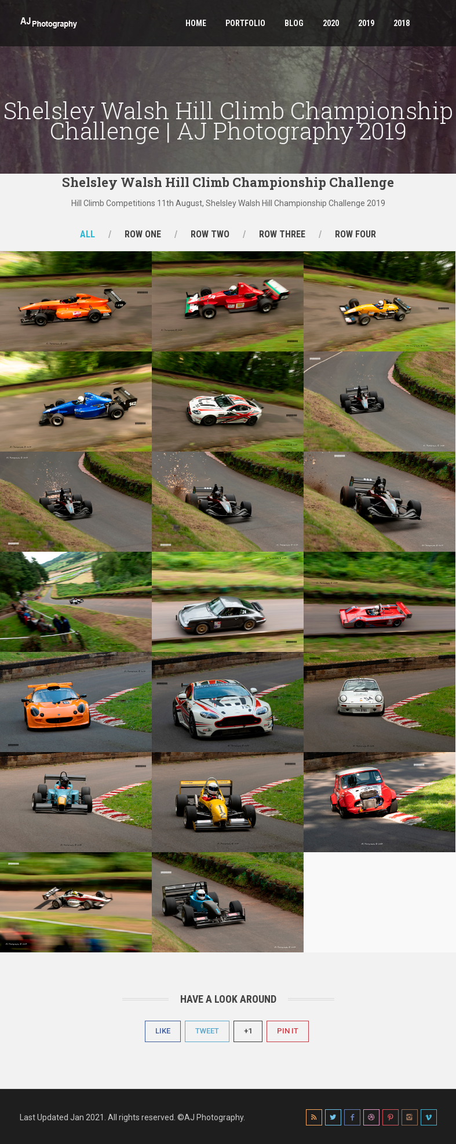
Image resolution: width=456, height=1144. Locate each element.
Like (162, 1030)
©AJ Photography (210, 1117)
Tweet (207, 1030)
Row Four (355, 234)
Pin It (287, 1030)
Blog (294, 23)
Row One (143, 234)
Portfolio (245, 23)
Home (195, 23)
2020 (331, 23)
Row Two (210, 234)
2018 (401, 23)
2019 (366, 23)
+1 (248, 1030)
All (87, 234)
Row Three (282, 234)
